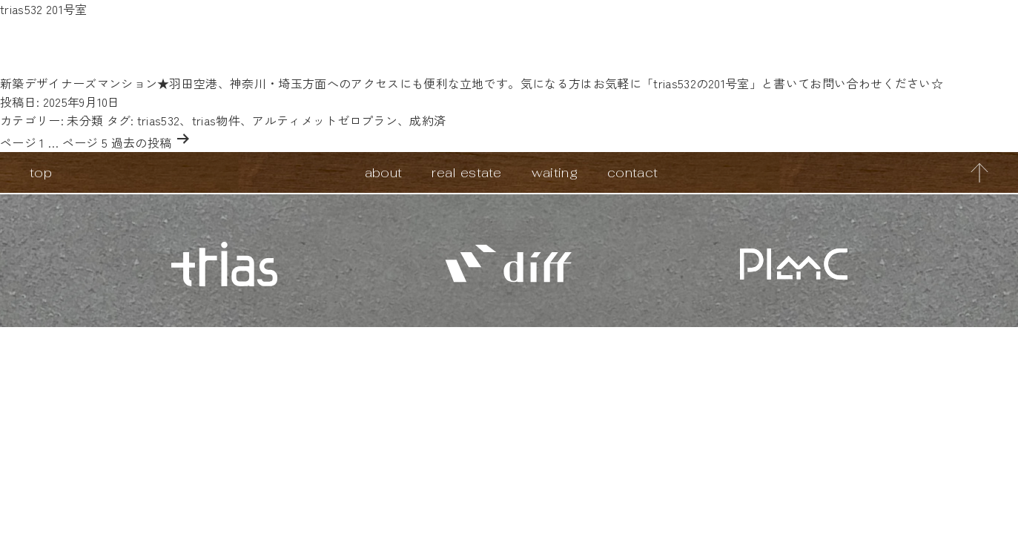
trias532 (158, 120)
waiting (555, 172)
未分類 (85, 120)
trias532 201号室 (43, 9)
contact (632, 172)
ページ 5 (85, 142)
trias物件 (216, 120)
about (384, 172)
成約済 (427, 120)
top (41, 172)
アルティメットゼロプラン (324, 120)
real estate (467, 172)
